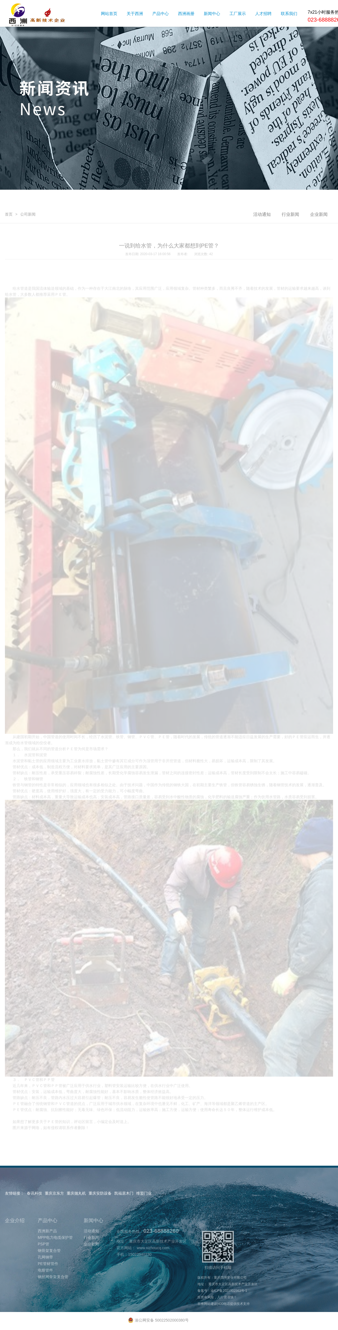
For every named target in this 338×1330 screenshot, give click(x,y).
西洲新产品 (47, 1257)
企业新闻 (319, 241)
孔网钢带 (45, 1284)
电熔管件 (45, 1297)
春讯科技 (34, 1193)
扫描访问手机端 (218, 1277)
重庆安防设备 (100, 1193)
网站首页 (109, 13)
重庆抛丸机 (76, 1193)
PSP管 (43, 1271)
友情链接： (14, 1193)
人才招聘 (263, 13)
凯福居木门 (123, 1193)
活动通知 (262, 241)
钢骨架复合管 (49, 1277)
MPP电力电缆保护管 (55, 1264)
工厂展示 (237, 13)
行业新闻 (290, 241)
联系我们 (289, 13)
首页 (9, 241)
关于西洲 (135, 13)
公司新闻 (28, 241)
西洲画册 (186, 13)
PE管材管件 (48, 1290)
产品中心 (160, 13)
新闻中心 (212, 13)
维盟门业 (143, 1193)
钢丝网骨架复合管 (53, 1303)
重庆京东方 (54, 1193)
